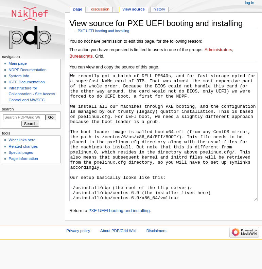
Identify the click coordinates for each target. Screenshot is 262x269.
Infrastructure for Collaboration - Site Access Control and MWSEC (31, 94)
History (159, 9)
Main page (17, 63)
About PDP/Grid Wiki (118, 256)
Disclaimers (156, 256)
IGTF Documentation (26, 82)
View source (133, 9)
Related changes (23, 146)
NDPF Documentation (27, 70)
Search (8, 109)
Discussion (100, 9)
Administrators (218, 49)
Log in (249, 3)
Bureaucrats (80, 56)
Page (77, 9)
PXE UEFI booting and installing (103, 31)
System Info (18, 76)
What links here (21, 140)
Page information (23, 159)
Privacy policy (78, 256)
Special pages (20, 152)
